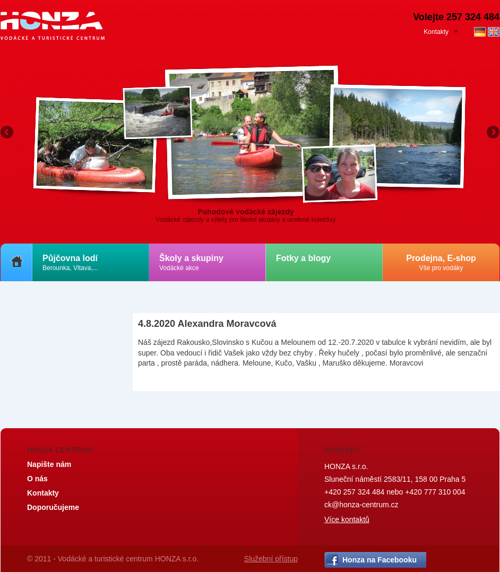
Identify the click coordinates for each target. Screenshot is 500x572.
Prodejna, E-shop (441, 263)
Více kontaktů (346, 519)
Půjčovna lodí (70, 263)
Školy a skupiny (191, 263)
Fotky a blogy (303, 258)
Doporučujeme (53, 507)
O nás (37, 478)
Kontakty (436, 32)
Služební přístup (271, 558)
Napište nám (49, 464)
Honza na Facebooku (379, 560)
